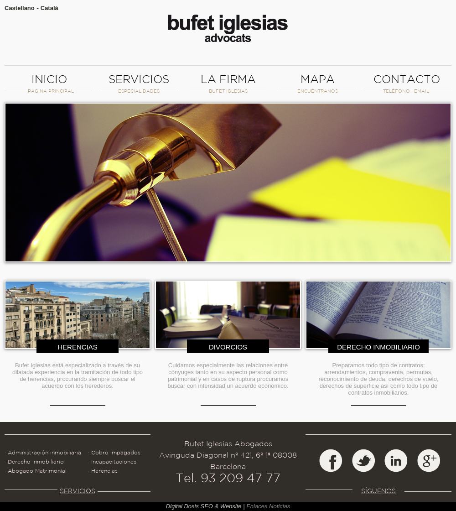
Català (49, 8)
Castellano (20, 8)
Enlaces (256, 506)
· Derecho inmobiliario (34, 461)
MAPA (317, 83)
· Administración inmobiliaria (43, 452)
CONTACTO (406, 83)
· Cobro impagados (114, 452)
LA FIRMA (227, 83)
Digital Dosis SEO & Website (204, 506)
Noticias (279, 506)
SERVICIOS (138, 83)
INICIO (49, 83)
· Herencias (103, 471)
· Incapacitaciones (112, 461)
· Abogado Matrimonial (36, 471)
